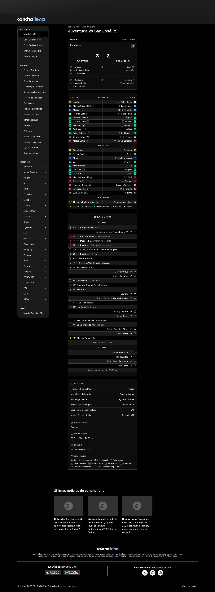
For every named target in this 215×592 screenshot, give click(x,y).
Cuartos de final (128, 39)
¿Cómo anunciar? (190, 586)
